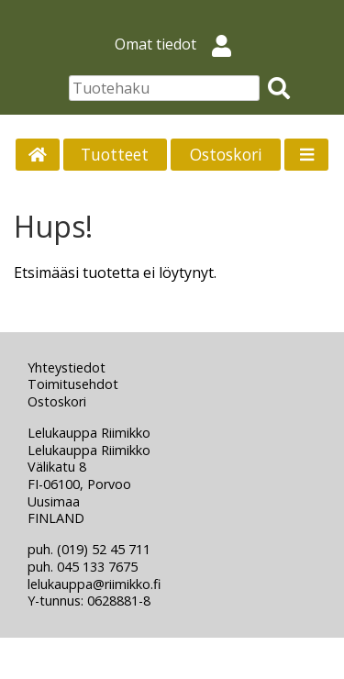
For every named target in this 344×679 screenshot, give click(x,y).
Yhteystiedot (66, 367)
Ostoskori (226, 154)
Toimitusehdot (73, 384)
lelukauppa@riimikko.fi (94, 584)
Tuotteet (115, 154)
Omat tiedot (180, 44)
